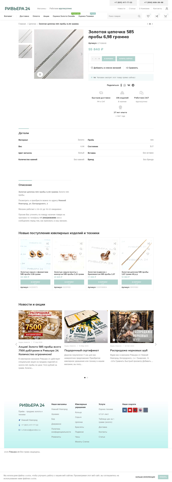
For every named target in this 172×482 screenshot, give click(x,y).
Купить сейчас (126, 63)
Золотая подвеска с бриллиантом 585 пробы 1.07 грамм (102, 278)
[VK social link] (129, 89)
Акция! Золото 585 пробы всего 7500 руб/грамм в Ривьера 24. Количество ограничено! (40, 354)
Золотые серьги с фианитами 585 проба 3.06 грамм (35, 277)
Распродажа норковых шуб (129, 354)
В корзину (108, 63)
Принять (163, 477)
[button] (35, 286)
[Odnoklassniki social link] (121, 89)
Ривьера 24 (14, 456)
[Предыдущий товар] (147, 28)
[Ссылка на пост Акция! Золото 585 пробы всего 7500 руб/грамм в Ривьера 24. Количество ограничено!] (40, 329)
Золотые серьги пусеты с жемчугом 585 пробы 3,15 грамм (66, 278)
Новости (27, 347)
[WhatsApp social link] (125, 89)
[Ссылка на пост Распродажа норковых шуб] (132, 331)
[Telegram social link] (133, 89)
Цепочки (33, 28)
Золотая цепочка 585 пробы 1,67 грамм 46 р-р (136, 277)
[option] (25, 40)
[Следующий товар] (152, 28)
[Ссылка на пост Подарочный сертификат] (86, 331)
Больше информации (145, 477)
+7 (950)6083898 (48, 222)
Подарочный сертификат (81, 354)
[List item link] (62, 413)
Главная (23, 28)
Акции (21, 347)
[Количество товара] (96, 62)
